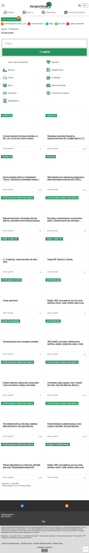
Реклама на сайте (26, 543)
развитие (49, 547)
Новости (28, 12)
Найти (45, 51)
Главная (9, 12)
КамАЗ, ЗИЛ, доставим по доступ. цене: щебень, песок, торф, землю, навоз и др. (65, 301)
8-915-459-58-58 (6, 516)
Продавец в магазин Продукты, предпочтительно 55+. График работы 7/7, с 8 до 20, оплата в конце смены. (66, 138)
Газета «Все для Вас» (75, 12)
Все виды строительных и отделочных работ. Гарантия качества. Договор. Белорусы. (64, 220)
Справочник (49, 12)
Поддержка (40, 547)
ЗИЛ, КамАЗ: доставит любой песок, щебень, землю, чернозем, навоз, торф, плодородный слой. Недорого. (65, 343)
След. (23, 485)
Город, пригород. (10, 300)
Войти (85, 5)
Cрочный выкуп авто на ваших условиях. (21, 341)
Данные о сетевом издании (10, 543)
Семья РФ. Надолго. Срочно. (60, 259)
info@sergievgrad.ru (7, 514)
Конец (28, 485)
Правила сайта (57, 543)
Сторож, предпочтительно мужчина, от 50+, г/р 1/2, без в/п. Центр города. (20, 137)
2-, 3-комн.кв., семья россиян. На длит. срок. (20, 260)
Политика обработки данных (42, 543)
